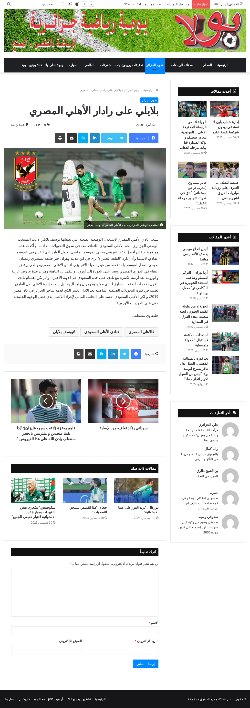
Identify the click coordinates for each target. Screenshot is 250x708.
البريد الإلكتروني (146, 641)
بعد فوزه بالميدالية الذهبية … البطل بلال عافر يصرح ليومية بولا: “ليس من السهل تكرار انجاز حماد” (193, 368)
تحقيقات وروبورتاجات (129, 65)
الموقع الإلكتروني (70, 641)
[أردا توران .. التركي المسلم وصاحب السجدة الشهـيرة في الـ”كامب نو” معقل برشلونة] (225, 276)
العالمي (89, 65)
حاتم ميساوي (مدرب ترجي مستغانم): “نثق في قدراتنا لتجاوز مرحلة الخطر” (192, 193)
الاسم (153, 623)
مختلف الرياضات (182, 65)
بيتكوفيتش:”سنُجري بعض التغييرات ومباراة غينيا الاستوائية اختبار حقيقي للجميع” (33, 512)
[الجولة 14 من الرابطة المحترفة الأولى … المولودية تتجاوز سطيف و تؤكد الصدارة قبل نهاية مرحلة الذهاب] (192, 109)
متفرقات (105, 65)
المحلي (207, 65)
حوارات (72, 65)
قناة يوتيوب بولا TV (78, 699)
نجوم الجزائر (154, 65)
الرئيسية (223, 65)
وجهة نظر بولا (54, 65)
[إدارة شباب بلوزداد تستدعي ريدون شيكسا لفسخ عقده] (224, 109)
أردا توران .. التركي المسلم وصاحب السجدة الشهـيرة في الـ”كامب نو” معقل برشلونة (193, 283)
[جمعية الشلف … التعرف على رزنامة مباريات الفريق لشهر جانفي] (224, 170)
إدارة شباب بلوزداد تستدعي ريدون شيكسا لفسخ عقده (225, 127)
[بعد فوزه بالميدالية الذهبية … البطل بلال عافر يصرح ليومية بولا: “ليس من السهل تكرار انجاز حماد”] (225, 365)
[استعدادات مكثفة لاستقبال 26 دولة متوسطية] (225, 341)
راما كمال (211, 449)
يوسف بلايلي (63, 332)
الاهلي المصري (140, 332)
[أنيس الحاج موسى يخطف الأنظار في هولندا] (225, 256)
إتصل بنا (10, 699)
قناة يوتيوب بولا (31, 65)
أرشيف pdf (55, 699)
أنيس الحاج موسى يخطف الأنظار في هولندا (195, 254)
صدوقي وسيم (208, 517)
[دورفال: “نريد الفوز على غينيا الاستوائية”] (136, 490)
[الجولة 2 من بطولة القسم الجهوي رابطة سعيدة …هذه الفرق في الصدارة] (225, 313)
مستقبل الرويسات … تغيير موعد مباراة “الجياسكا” (156, 4)
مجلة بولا (39, 699)
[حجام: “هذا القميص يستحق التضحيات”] (85, 490)
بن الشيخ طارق (207, 471)
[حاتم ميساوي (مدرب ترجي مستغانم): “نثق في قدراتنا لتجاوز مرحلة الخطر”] (192, 170)
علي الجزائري (208, 425)
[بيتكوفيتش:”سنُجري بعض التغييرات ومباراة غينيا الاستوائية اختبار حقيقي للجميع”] (33, 490)
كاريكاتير (24, 699)
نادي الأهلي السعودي (100, 332)
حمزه (214, 493)
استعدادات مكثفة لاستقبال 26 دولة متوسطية (196, 340)
